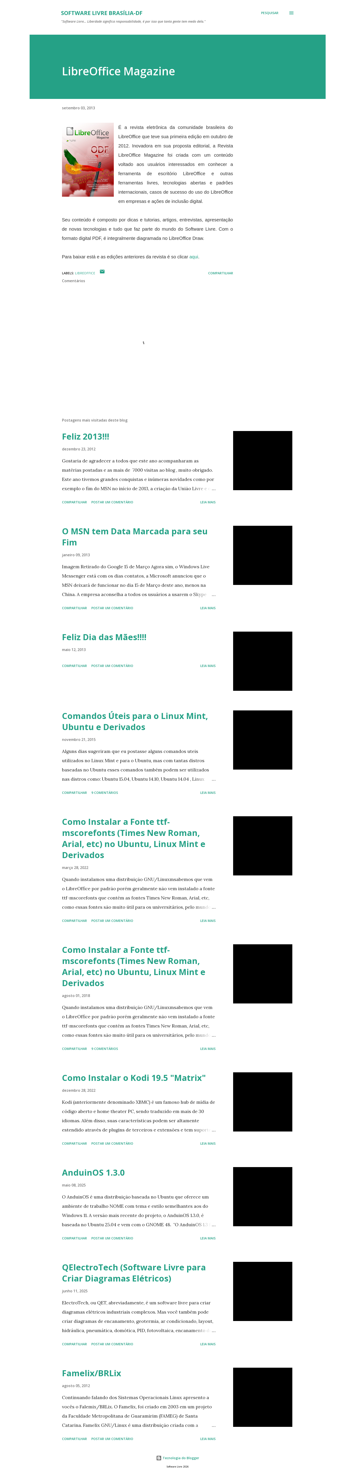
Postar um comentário (112, 502)
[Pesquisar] (269, 13)
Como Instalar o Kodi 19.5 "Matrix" (134, 1077)
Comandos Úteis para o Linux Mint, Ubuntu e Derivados (135, 721)
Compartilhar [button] (220, 273)
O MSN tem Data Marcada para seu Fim (135, 537)
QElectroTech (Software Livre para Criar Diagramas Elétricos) (134, 1273)
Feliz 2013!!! (85, 436)
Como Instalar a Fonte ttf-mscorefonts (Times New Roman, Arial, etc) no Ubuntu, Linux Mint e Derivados (133, 838)
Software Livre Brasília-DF (101, 13)
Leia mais (208, 502)
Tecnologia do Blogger (177, 1458)
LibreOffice (85, 273)
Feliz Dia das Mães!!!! (104, 637)
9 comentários (104, 792)
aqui (193, 256)
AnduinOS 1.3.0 (93, 1172)
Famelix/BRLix (91, 1373)
